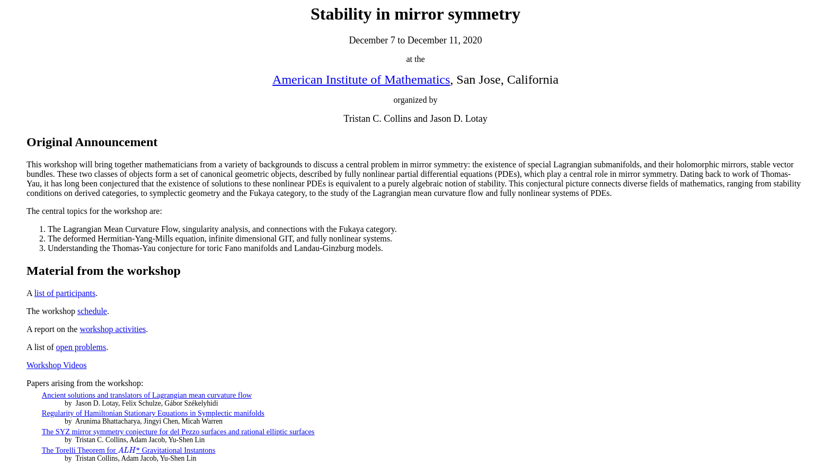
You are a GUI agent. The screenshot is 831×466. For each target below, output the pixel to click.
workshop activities (112, 329)
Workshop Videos (56, 365)
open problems (81, 347)
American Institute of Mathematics (361, 79)
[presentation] (127, 450)
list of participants (65, 293)
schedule (92, 311)
